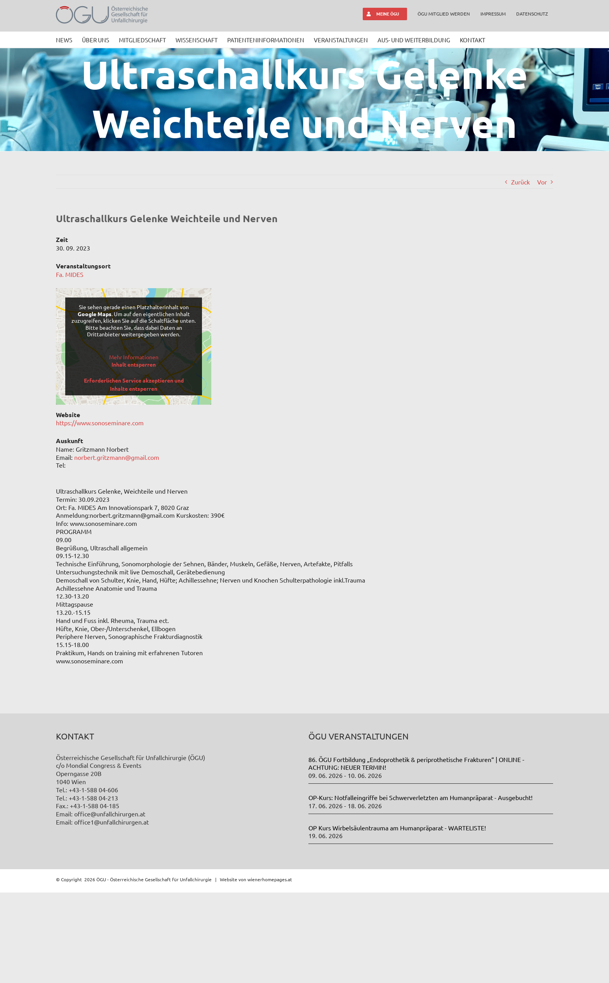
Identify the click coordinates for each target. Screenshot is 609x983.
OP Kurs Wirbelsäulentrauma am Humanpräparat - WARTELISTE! (397, 918)
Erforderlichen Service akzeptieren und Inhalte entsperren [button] (134, 384)
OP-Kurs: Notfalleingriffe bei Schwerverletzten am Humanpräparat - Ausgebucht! (420, 888)
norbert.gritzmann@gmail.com (116, 457)
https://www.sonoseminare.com (100, 422)
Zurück (520, 182)
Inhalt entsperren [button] (133, 364)
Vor (542, 182)
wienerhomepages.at (269, 970)
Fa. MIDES (70, 274)
